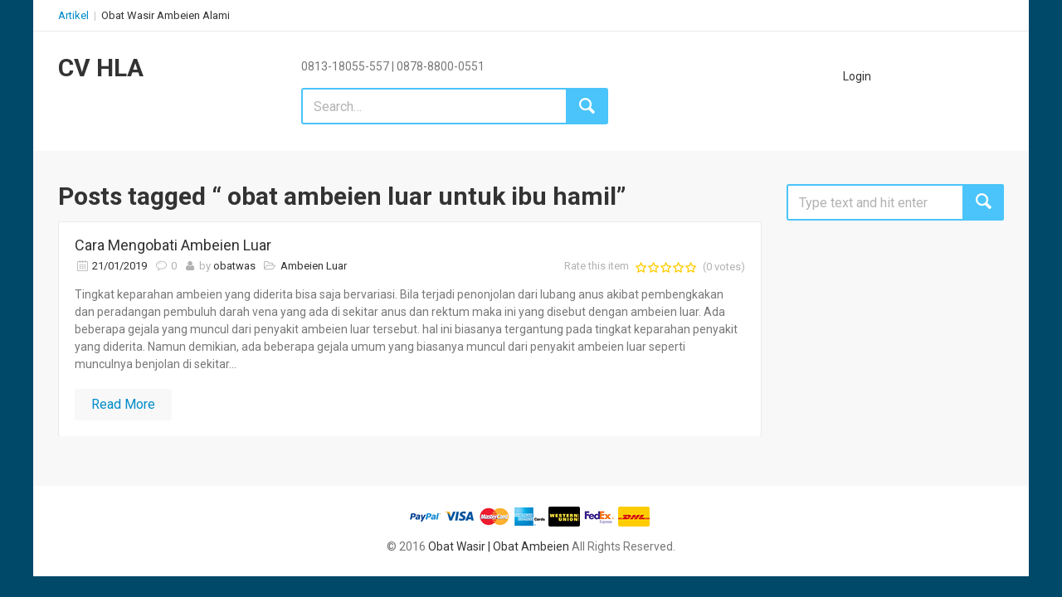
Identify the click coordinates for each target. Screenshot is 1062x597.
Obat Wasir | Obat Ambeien (498, 546)
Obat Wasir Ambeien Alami (165, 15)
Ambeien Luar (313, 266)
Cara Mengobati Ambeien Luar (173, 245)
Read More (123, 404)
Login (857, 76)
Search (983, 202)
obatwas (234, 266)
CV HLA (101, 67)
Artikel (73, 15)
